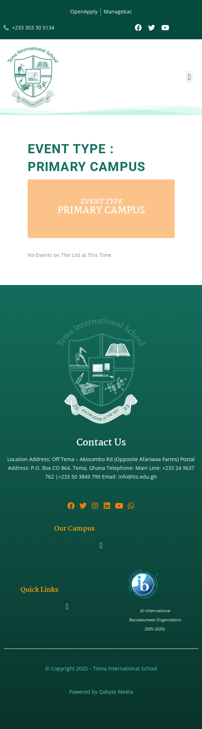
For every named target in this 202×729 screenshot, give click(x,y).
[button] (189, 77)
